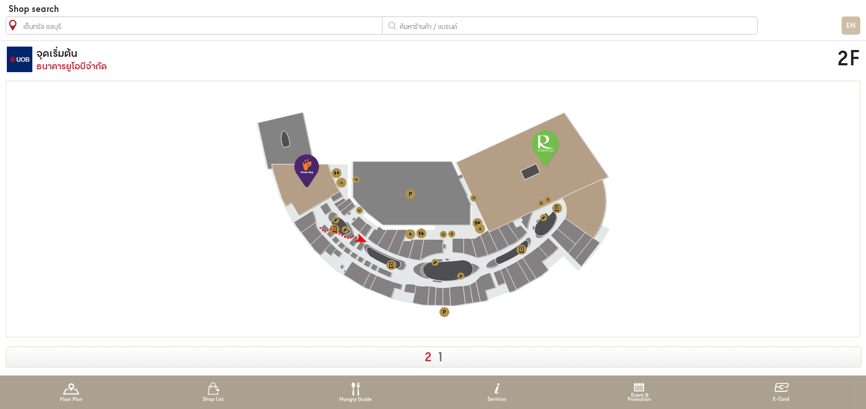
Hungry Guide (355, 392)
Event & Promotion (639, 392)
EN (851, 25)
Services (497, 392)
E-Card (781, 392)
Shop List (213, 392)
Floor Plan (71, 392)
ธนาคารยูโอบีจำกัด (314, 59)
